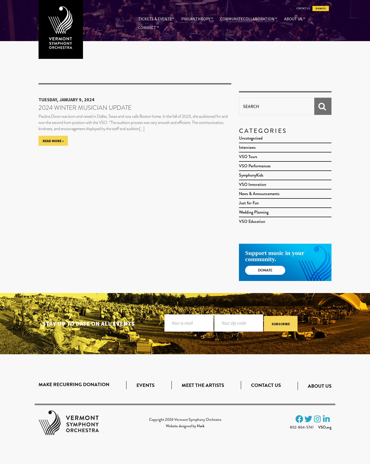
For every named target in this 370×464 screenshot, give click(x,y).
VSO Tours (248, 157)
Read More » (53, 141)
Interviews (247, 147)
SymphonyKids (251, 175)
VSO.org (324, 427)
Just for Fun (249, 203)
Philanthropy (195, 18)
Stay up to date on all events (88, 323)
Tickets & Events (155, 18)
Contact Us (303, 8)
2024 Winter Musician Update (85, 107)
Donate (321, 8)
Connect (147, 27)
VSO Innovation (252, 184)
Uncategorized (251, 138)
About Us (293, 18)
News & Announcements (259, 194)
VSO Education (252, 221)
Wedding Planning (254, 212)
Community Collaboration (247, 18)
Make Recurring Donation (74, 384)
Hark (201, 426)
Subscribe (281, 324)
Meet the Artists (203, 385)
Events (145, 385)
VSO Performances (255, 166)
